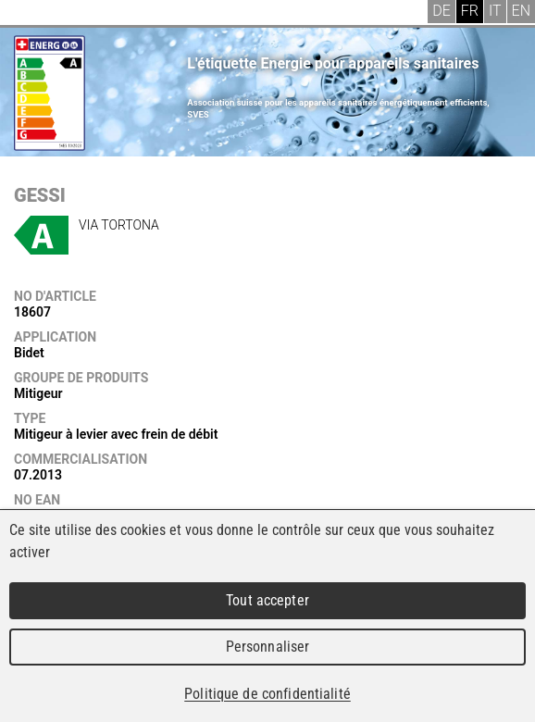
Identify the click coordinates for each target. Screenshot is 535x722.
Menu (28, 14)
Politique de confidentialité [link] (267, 694)
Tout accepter (267, 600)
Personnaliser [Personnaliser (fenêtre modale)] (268, 646)
